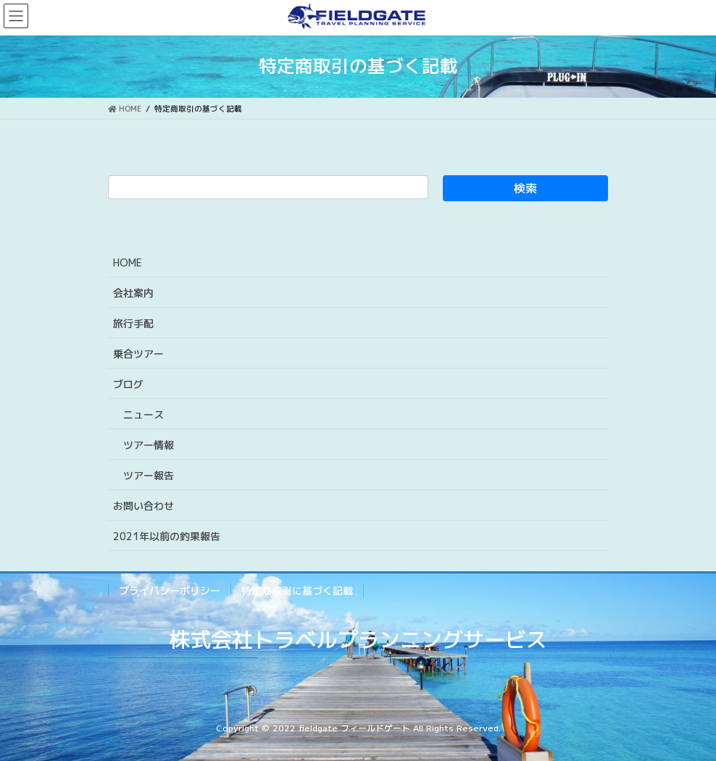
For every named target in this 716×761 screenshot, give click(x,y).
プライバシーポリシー (169, 590)
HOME (127, 262)
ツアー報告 (148, 475)
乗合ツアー (138, 354)
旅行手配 (133, 323)
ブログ (128, 384)
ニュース (143, 414)
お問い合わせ (143, 506)
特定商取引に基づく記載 (297, 590)
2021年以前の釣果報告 (166, 536)
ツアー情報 (148, 445)
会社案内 (133, 293)
